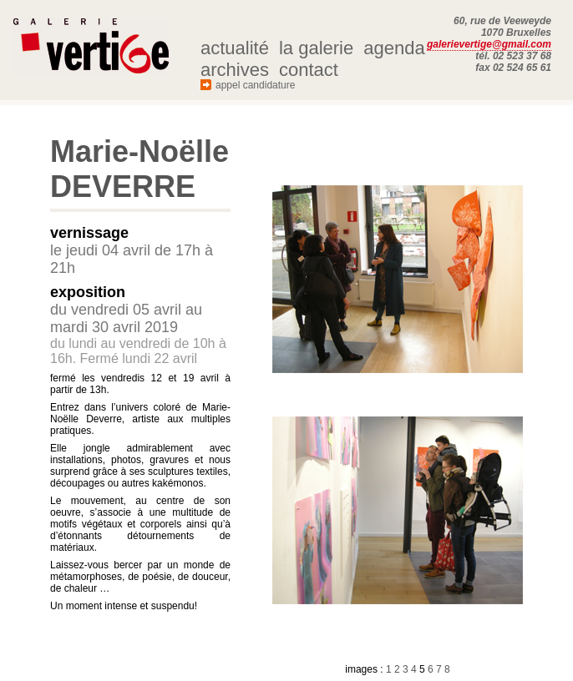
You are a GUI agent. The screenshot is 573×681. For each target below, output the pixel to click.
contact (308, 69)
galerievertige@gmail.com (489, 44)
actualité (234, 48)
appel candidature (255, 85)
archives (234, 69)
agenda (393, 48)
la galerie (316, 48)
